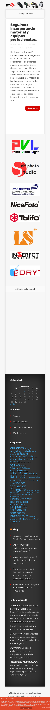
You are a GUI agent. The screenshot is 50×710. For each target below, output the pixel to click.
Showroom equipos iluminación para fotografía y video (25, 548)
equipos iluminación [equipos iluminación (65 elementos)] (23, 474)
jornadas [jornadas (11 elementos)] (29, 490)
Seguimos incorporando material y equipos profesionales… (24, 32)
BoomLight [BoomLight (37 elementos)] (21, 453)
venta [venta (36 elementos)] (13, 521)
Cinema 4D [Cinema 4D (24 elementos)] (15, 459)
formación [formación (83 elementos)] (18, 486)
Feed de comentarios (22, 427)
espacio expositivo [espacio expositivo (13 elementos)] (34, 477)
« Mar (12, 404)
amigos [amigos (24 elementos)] (27, 448)
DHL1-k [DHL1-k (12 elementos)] (23, 465)
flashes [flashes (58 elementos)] (20, 483)
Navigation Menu (26, 14)
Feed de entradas (20, 422)
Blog (15, 529)
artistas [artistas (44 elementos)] (28, 451)
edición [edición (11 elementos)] (28, 468)
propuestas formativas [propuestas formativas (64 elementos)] (18, 508)
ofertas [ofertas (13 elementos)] (20, 497)
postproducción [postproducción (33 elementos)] (19, 501)
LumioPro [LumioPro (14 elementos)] (27, 493)
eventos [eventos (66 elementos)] (24, 480)
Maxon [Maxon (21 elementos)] (29, 494)
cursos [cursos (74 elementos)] (15, 464)
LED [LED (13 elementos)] (22, 493)
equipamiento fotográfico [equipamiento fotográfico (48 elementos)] (19, 472)
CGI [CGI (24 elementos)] (36, 456)
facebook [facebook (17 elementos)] (34, 480)
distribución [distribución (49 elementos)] (18, 467)
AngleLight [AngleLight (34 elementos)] (16, 451)
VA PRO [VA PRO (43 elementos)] (33, 518)
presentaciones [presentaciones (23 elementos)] (17, 504)
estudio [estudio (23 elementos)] (13, 480)
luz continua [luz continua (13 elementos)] (21, 495)
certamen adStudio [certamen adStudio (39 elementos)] (22, 456)
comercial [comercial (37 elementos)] (27, 459)
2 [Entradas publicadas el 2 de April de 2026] (24, 391)
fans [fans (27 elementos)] (12, 483)
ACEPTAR (26, 708)
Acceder (16, 416)
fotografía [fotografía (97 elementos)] (18, 490)
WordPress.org (19, 433)
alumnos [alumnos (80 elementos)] (17, 448)
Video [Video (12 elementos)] (19, 522)
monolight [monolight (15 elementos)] (14, 497)
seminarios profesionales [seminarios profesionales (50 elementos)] (19, 514)
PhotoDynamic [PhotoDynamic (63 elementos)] (21, 499)
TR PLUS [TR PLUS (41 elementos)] (22, 518)
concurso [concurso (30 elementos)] (15, 461)
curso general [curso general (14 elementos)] (26, 462)
